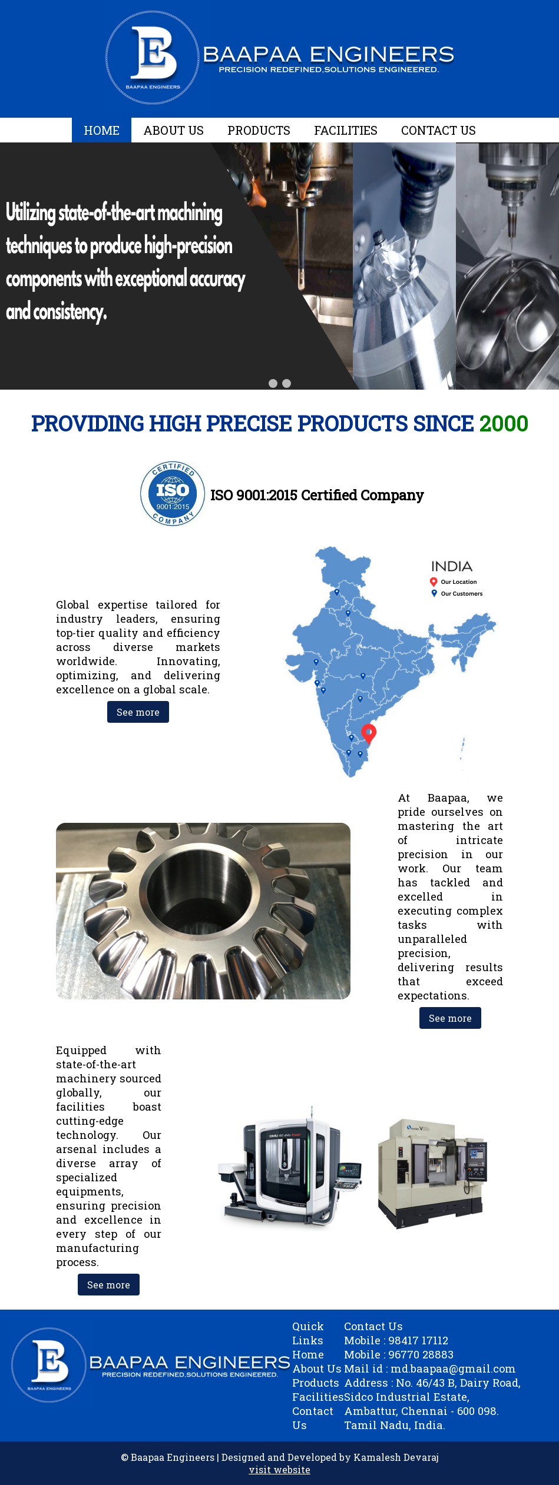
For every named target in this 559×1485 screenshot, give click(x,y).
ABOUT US (173, 130)
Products (315, 1383)
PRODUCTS (258, 130)
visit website (279, 1469)
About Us (317, 1368)
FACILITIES (346, 130)
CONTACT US (438, 130)
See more (138, 712)
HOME (102, 130)
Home (308, 1354)
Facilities (318, 1397)
